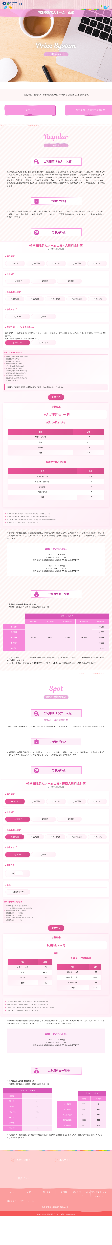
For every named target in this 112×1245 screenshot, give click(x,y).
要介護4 (77, 263)
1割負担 (18, 281)
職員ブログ (11, 1201)
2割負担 (44, 281)
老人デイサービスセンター (81, 1193)
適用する (43, 343)
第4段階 (98, 299)
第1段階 (15, 299)
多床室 (18, 317)
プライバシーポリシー (29, 1201)
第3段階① (55, 299)
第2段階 (35, 299)
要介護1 (15, 263)
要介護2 (36, 263)
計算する (56, 397)
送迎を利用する (18, 892)
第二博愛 (64, 1192)
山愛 (29, 1192)
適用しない (18, 343)
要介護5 (97, 263)
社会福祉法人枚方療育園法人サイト (56, 1207)
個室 (44, 317)
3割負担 (70, 281)
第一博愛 (46, 1192)
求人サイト (99, 1197)
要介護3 (56, 263)
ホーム (11, 1192)
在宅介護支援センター (99, 1192)
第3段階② (77, 299)
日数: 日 (18, 873)
